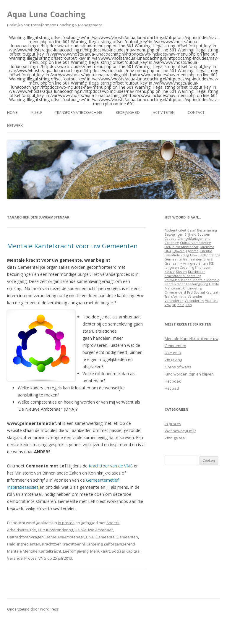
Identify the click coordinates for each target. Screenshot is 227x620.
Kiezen (181, 272)
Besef (191, 230)
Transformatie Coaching (79, 112)
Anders (112, 522)
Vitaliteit (211, 301)
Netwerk (15, 125)
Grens (208, 259)
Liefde (214, 284)
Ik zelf (36, 112)
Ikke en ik (173, 352)
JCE (211, 263)
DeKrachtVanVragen (25, 537)
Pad (190, 292)
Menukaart (100, 551)
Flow (193, 255)
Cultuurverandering (55, 529)
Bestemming (207, 230)
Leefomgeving (75, 551)
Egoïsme (192, 251)
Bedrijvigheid (128, 112)
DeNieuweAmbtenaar (65, 537)
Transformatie (176, 296)
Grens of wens (178, 367)
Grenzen (172, 263)
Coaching (172, 243)
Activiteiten (164, 112)
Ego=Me (179, 251)
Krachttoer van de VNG (111, 466)
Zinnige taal (175, 438)
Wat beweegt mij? (180, 430)
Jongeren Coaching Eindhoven (188, 268)
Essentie (206, 251)
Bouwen (203, 234)
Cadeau (170, 239)
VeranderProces (22, 558)
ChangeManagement (194, 239)
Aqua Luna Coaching (46, 14)
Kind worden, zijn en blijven (189, 374)
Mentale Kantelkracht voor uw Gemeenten (72, 245)
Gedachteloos (209, 255)
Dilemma (207, 247)
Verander (195, 296)
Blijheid (190, 234)
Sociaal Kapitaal (126, 551)
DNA (90, 537)
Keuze (170, 272)
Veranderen (174, 301)
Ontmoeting (192, 288)
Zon (189, 305)
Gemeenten (127, 537)
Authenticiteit (175, 230)
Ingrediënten (28, 544)
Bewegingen (174, 234)
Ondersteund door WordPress (33, 609)
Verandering (194, 301)
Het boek (173, 381)
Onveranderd (175, 292)
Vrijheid (178, 305)
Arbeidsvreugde (21, 529)
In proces (66, 522)
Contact (196, 112)
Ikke (183, 263)
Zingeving (173, 359)
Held (11, 544)
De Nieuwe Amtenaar (94, 529)
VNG (42, 558)
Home (12, 112)
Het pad (172, 388)
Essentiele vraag (177, 255)
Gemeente (105, 537)
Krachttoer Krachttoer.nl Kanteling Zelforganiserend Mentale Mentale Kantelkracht (192, 278)
